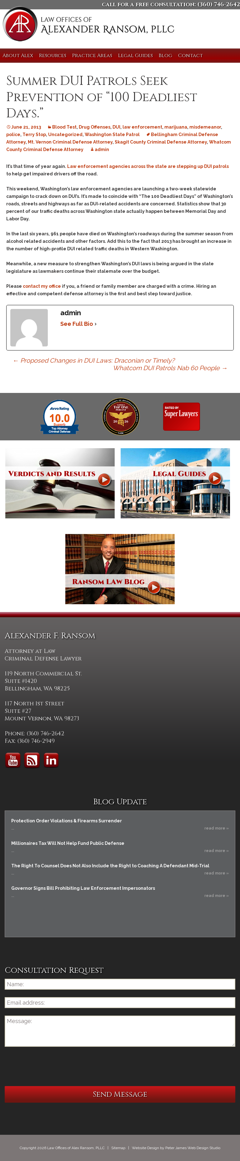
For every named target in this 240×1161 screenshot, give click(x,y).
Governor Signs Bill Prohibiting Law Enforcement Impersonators (83, 888)
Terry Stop (34, 134)
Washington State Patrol (112, 134)
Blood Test (64, 127)
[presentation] (52, 1066)
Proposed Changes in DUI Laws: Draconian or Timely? (93, 360)
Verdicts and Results (60, 483)
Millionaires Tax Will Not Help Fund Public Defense (67, 843)
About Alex (17, 55)
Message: (120, 1031)
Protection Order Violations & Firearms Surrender (66, 820)
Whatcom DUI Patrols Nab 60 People (170, 368)
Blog (165, 55)
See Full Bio (76, 324)
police (13, 134)
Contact (190, 55)
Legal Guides (135, 55)
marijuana (175, 127)
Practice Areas (92, 55)
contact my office (42, 286)
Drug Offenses (94, 127)
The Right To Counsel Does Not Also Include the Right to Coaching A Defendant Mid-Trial (110, 865)
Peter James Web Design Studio (192, 1148)
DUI (116, 127)
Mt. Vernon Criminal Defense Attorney (70, 142)
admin (102, 149)
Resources (52, 55)
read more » (216, 828)
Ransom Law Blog (120, 569)
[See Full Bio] (95, 324)
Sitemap (118, 1148)
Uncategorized (65, 134)
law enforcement (142, 127)
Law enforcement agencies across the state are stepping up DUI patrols (148, 166)
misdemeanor (205, 127)
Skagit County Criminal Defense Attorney (161, 142)
